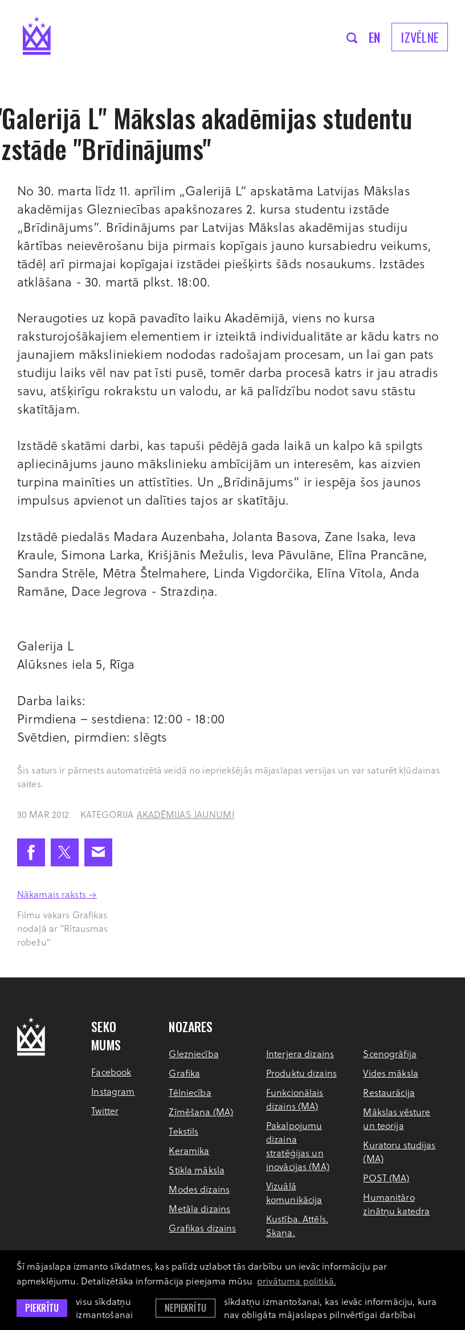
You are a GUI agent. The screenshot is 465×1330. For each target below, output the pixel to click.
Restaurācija (388, 1092)
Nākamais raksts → (57, 894)
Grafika (184, 1072)
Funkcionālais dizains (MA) (295, 1099)
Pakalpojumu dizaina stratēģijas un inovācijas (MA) (297, 1146)
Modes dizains (199, 1189)
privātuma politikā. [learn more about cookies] (296, 1280)
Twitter (105, 1110)
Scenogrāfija (389, 1053)
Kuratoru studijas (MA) (399, 1151)
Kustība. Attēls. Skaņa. (297, 1225)
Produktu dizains (301, 1072)
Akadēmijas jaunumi (185, 814)
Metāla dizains (199, 1208)
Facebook (111, 1071)
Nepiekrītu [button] (185, 1308)
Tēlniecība (190, 1092)
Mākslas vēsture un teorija (396, 1118)
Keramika (189, 1150)
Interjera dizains (300, 1053)
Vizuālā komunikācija (294, 1192)
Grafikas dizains (202, 1227)
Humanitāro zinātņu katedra (396, 1203)
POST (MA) (386, 1177)
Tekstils (183, 1130)
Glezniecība (193, 1053)
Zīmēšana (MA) (201, 1111)
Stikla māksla (197, 1169)
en (375, 37)
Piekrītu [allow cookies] (42, 1308)
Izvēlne (420, 37)
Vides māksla (390, 1072)
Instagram (112, 1091)
